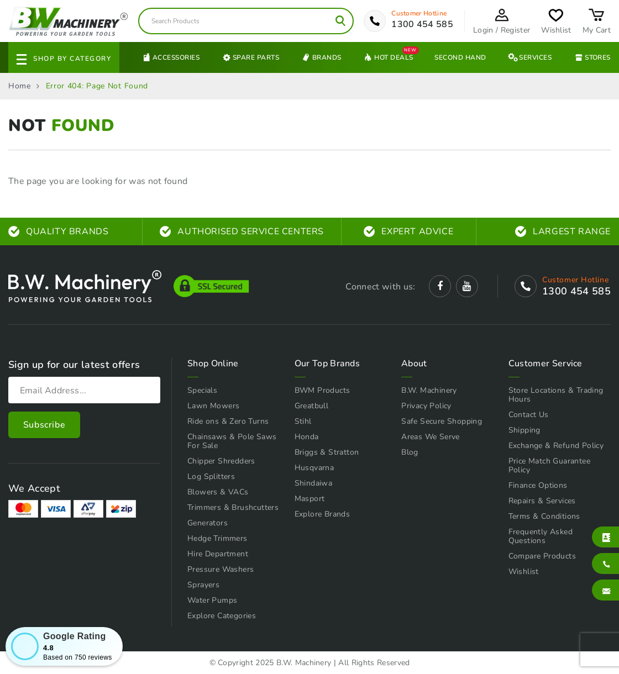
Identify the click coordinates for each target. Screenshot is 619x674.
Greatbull (312, 406)
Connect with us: (380, 287)
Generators (207, 523)
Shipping (524, 430)
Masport (310, 498)
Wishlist (523, 571)
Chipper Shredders (221, 461)
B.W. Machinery (429, 390)
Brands (321, 57)
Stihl (303, 421)
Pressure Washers (220, 569)
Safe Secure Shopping (441, 421)
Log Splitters (211, 476)
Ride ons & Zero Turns (228, 421)
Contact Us (528, 414)
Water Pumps (212, 600)
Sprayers (203, 585)
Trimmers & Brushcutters (233, 507)
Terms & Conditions (544, 516)
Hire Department (217, 554)
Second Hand (460, 57)
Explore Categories (221, 615)
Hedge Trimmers (217, 538)
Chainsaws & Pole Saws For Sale (231, 441)
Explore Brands (322, 514)
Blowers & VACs (218, 492)
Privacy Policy (426, 406)
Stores (592, 57)
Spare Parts (250, 57)
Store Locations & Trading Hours (556, 394)
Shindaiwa (314, 483)
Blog (409, 452)
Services (529, 57)
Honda (307, 436)
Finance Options (538, 485)
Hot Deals (388, 57)
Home (19, 86)
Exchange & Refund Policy (556, 445)
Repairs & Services (542, 501)
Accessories (170, 57)
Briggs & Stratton (327, 452)
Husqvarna (314, 467)
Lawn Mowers (213, 406)
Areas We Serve (430, 436)
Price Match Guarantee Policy (549, 465)
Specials (202, 390)
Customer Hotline (419, 13)
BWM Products (322, 390)
